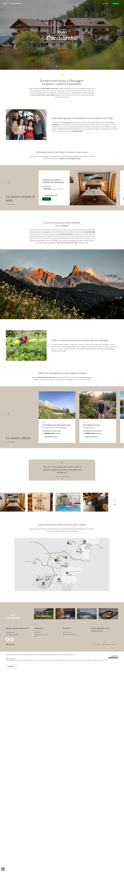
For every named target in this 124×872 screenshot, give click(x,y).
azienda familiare (67, 122)
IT (105, 3)
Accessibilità (39, 654)
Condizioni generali (48, 654)
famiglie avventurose (86, 377)
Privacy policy (20, 654)
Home (7, 654)
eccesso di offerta (108, 349)
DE (103, 3)
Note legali (13, 654)
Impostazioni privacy (29, 654)
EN (107, 3)
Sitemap (56, 654)
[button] (5, 3)
